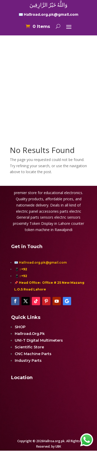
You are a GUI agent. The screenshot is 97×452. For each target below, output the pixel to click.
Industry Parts (28, 360)
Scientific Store (29, 347)
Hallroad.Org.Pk (30, 333)
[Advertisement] (48, 80)
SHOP (20, 327)
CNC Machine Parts (33, 353)
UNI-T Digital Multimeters (39, 340)
